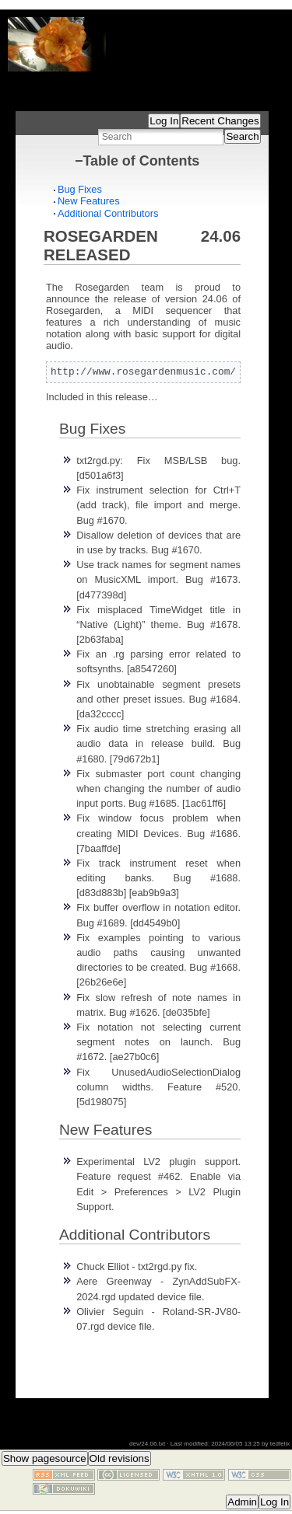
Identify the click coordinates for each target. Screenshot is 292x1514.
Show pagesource (44, 1458)
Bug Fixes (80, 189)
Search (242, 136)
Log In (164, 121)
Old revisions (120, 1458)
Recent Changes (220, 121)
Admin (242, 1502)
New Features (89, 201)
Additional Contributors (108, 213)
